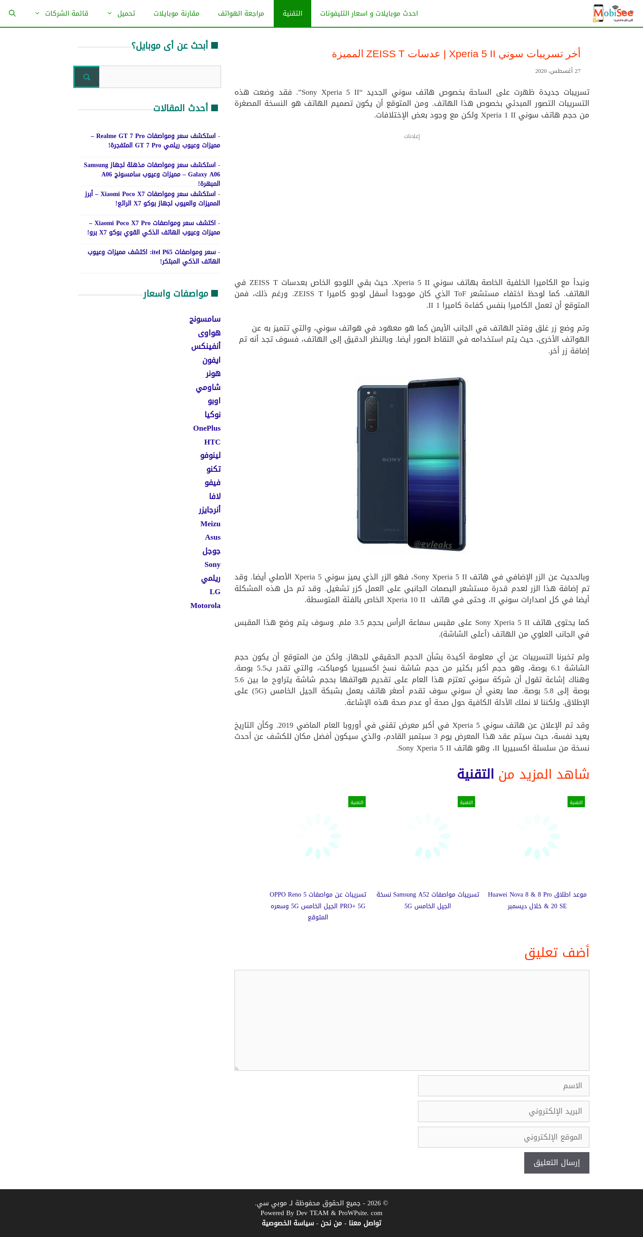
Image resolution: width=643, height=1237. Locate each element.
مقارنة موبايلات (177, 13)
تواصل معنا (365, 1223)
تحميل (116, 13)
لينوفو (210, 455)
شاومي (208, 387)
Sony (213, 564)
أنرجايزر (210, 510)
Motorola (205, 605)
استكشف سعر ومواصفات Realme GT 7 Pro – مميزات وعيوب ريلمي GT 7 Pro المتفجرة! (155, 140)
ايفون (211, 360)
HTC (212, 442)
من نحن (331, 1223)
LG (215, 591)
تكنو (213, 469)
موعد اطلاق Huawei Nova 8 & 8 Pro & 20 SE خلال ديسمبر (537, 900)
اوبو (214, 401)
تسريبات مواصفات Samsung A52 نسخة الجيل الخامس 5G (427, 900)
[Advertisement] (411, 210)
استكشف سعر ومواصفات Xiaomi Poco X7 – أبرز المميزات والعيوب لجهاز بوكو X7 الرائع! (152, 199)
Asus (213, 537)
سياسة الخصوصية (288, 1223)
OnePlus (207, 428)
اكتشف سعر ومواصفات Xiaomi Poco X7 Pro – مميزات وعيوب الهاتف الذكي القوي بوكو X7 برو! (153, 228)
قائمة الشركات (56, 13)
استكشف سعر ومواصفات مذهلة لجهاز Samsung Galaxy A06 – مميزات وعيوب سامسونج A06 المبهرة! (152, 174)
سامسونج (205, 319)
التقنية (292, 13)
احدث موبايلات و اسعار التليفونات (369, 13)
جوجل (211, 551)
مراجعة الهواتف (241, 13)
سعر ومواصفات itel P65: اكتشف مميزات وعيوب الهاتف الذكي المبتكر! (154, 257)
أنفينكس (206, 346)
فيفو (213, 482)
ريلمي (211, 578)
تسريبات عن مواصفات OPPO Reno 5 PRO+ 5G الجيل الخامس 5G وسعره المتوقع (318, 906)
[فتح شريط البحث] (12, 13)
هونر (213, 373)
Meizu (210, 523)
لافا (215, 496)
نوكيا (213, 414)
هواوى (209, 333)
